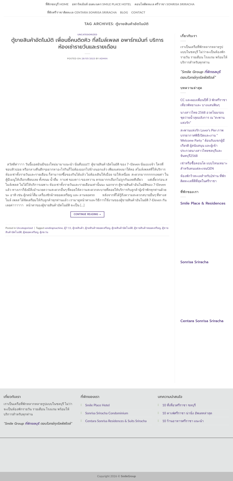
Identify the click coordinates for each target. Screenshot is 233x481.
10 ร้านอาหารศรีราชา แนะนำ (183, 421)
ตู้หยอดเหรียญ (30, 232)
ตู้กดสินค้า (78, 227)
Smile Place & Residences (202, 203)
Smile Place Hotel (97, 405)
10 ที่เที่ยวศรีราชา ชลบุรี (179, 405)
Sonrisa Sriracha (194, 262)
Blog (124, 12)
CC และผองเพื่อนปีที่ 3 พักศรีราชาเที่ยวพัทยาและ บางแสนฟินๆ (203, 102)
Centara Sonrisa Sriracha (201, 321)
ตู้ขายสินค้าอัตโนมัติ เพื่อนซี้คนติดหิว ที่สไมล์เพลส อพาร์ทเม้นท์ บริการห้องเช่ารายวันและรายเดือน (87, 43)
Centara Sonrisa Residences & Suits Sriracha (116, 421)
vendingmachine (54, 227)
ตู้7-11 (67, 227)
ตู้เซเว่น (44, 232)
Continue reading (87, 214)
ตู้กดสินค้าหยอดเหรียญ (97, 227)
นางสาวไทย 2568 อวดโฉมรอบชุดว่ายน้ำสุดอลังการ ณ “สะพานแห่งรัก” (202, 118)
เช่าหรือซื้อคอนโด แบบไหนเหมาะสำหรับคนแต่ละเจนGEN (203, 165)
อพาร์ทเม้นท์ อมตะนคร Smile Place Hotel (101, 4)
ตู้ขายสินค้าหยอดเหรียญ (147, 227)
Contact (138, 12)
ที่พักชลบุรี (213, 72)
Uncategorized (87, 34)
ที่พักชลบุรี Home (57, 4)
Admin (103, 58)
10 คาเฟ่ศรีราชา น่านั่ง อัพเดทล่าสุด (187, 413)
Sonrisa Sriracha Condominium (106, 413)
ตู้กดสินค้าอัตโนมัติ (122, 227)
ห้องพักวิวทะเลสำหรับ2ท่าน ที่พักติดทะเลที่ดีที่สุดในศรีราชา (203, 178)
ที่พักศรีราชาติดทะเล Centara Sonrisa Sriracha (82, 12)
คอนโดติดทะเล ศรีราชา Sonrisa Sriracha (165, 4)
